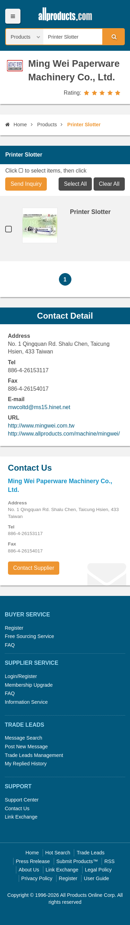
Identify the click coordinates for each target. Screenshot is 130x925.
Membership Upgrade (29, 685)
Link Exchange (21, 817)
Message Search (23, 738)
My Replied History (26, 763)
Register (14, 628)
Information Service (26, 702)
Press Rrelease (33, 861)
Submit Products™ (77, 861)
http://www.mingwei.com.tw (41, 426)
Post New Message (26, 746)
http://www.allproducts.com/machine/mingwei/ (64, 434)
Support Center (22, 800)
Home (16, 124)
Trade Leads (90, 852)
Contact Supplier (33, 568)
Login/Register (21, 676)
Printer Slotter (90, 211)
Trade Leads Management (34, 755)
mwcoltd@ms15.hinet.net (39, 407)
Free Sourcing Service (29, 636)
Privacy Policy (36, 878)
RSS (109, 861)
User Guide (96, 878)
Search (113, 36)
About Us (29, 869)
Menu (12, 16)
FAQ (10, 645)
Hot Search (57, 852)
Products (47, 124)
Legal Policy (98, 869)
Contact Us (17, 808)
